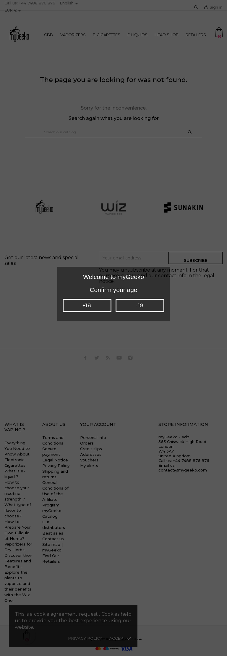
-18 (140, 305)
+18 (86, 305)
